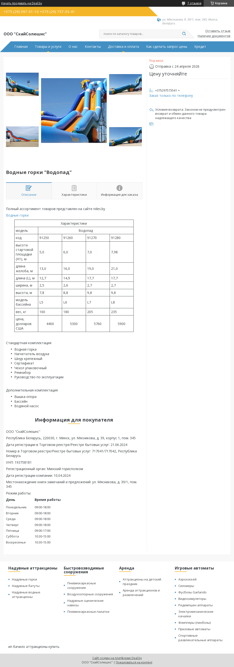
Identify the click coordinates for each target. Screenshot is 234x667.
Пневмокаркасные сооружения (81, 585)
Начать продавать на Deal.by (21, 3)
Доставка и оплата (123, 46)
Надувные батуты (26, 586)
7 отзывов (194, 3)
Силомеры (186, 586)
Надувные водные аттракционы (26, 594)
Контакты (93, 46)
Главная (21, 46)
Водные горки (17, 215)
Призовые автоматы (194, 629)
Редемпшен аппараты (195, 605)
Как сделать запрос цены (166, 46)
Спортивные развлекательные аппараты (200, 637)
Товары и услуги (48, 46)
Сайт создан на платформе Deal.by (117, 658)
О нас (73, 46)
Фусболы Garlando (192, 592)
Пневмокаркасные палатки (88, 611)
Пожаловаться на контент (134, 662)
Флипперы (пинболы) (194, 622)
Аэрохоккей (187, 579)
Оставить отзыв (217, 31)
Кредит (200, 46)
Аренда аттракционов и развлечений (141, 592)
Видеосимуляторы (192, 599)
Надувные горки (24, 579)
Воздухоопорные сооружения (90, 594)
